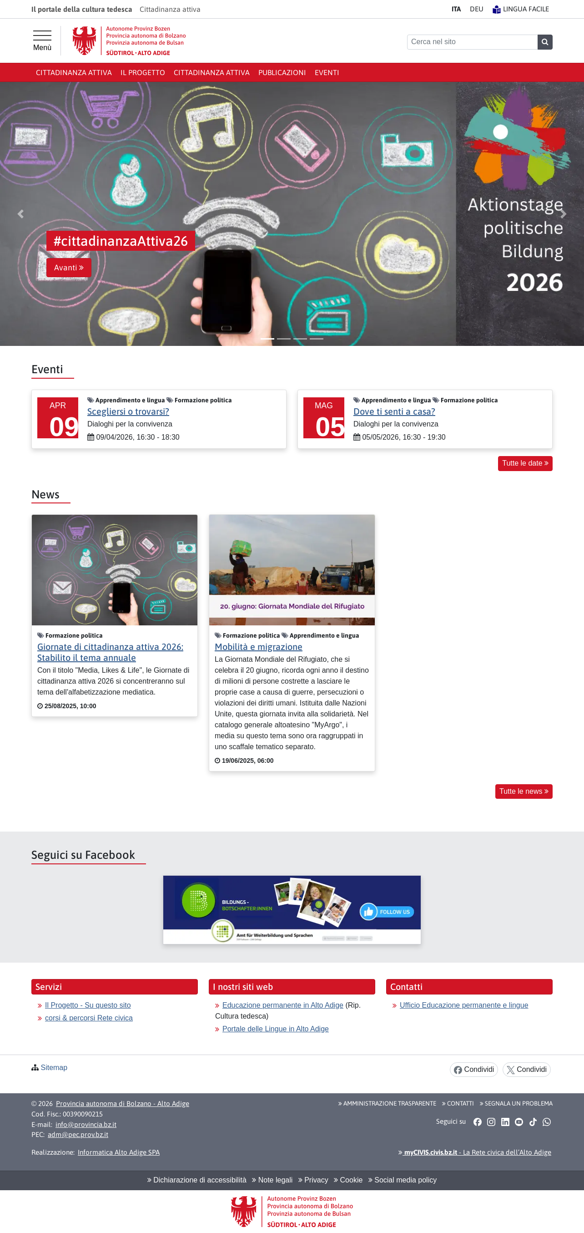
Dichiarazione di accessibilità (197, 1180)
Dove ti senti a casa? (394, 411)
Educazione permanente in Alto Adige (282, 1005)
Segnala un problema (516, 1103)
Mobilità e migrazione (258, 646)
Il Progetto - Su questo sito (88, 1005)
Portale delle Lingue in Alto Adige (275, 1029)
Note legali (272, 1180)
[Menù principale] (42, 41)
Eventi (327, 72)
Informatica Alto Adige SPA (119, 1152)
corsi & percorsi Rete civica (89, 1018)
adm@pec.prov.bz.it (78, 1134)
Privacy (313, 1180)
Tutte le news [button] (524, 791)
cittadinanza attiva (212, 72)
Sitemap (53, 1067)
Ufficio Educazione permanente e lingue (464, 1005)
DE (476, 9)
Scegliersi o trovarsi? (128, 411)
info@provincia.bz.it (85, 1124)
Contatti (458, 1103)
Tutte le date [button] (525, 463)
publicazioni (282, 72)
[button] (20, 214)
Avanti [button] (69, 267)
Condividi (474, 1070)
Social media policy (402, 1180)
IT (456, 9)
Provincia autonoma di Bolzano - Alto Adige (122, 1103)
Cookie (348, 1180)
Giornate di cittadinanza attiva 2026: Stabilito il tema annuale (110, 652)
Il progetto (143, 72)
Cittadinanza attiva (74, 72)
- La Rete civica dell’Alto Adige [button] (474, 1152)
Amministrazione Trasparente (387, 1103)
